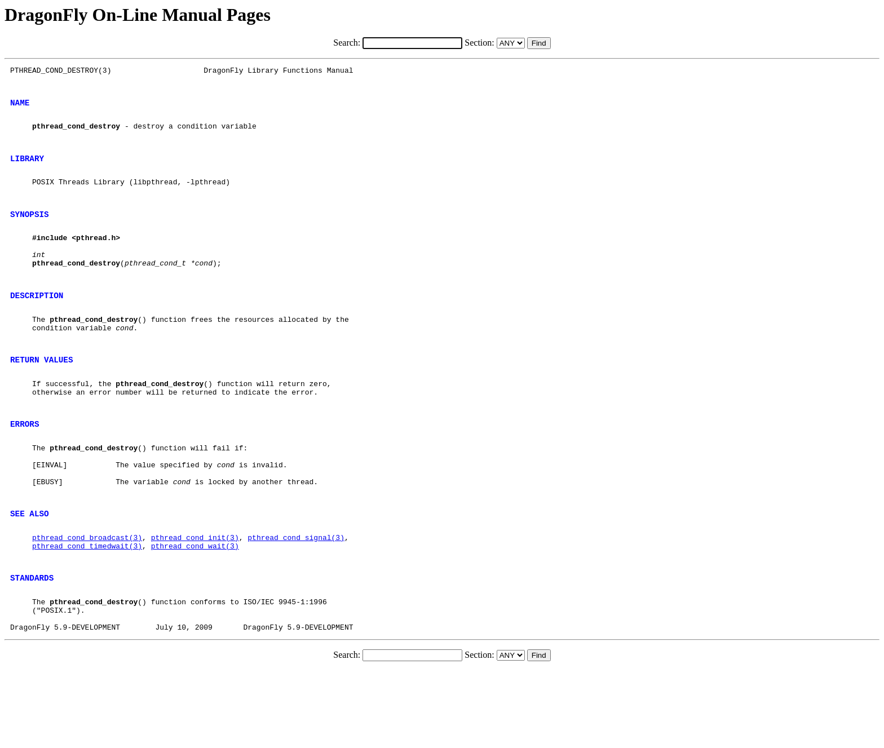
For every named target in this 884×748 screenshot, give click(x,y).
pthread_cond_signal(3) (295, 601)
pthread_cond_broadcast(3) (87, 601)
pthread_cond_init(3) (195, 601)
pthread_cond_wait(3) (195, 612)
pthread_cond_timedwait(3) (87, 612)
